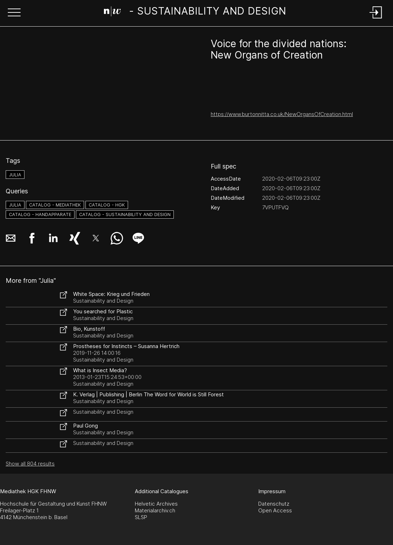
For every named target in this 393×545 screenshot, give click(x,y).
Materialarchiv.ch (155, 510)
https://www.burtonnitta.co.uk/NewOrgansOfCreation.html (282, 114)
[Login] (375, 19)
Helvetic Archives (156, 503)
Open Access (275, 510)
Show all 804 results (30, 463)
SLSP (141, 517)
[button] (14, 13)
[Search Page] (195, 12)
